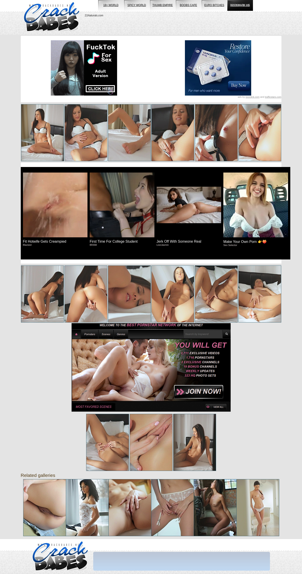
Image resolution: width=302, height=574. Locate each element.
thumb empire (162, 5)
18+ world (110, 5)
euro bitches (214, 5)
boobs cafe (188, 5)
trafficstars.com (273, 97)
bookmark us (240, 5)
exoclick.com (253, 97)
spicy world (136, 5)
